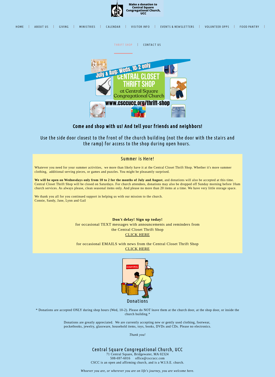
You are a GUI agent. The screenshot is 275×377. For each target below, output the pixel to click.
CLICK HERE (137, 234)
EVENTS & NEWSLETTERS (177, 26)
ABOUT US (41, 26)
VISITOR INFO (140, 26)
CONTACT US (152, 44)
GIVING (64, 26)
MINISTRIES (87, 26)
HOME (20, 26)
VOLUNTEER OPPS (217, 26)
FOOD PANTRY (249, 26)
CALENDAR (113, 26)
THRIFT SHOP (123, 44)
